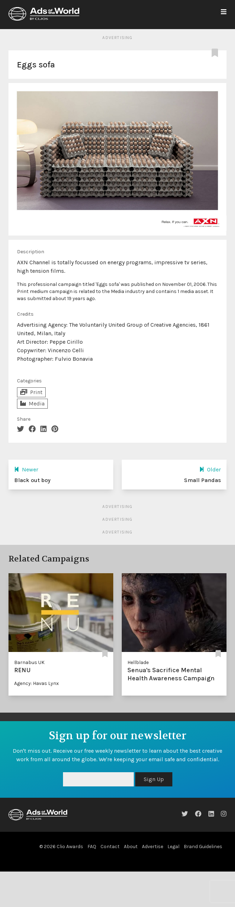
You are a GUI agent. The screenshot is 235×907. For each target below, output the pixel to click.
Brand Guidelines (203, 847)
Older (210, 469)
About (131, 847)
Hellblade (138, 662)
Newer (26, 469)
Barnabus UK (29, 662)
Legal (173, 847)
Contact (110, 847)
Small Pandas (202, 480)
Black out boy (32, 480)
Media (32, 403)
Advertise (152, 847)
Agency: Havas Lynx (36, 683)
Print (31, 392)
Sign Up (154, 779)
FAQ (91, 847)
